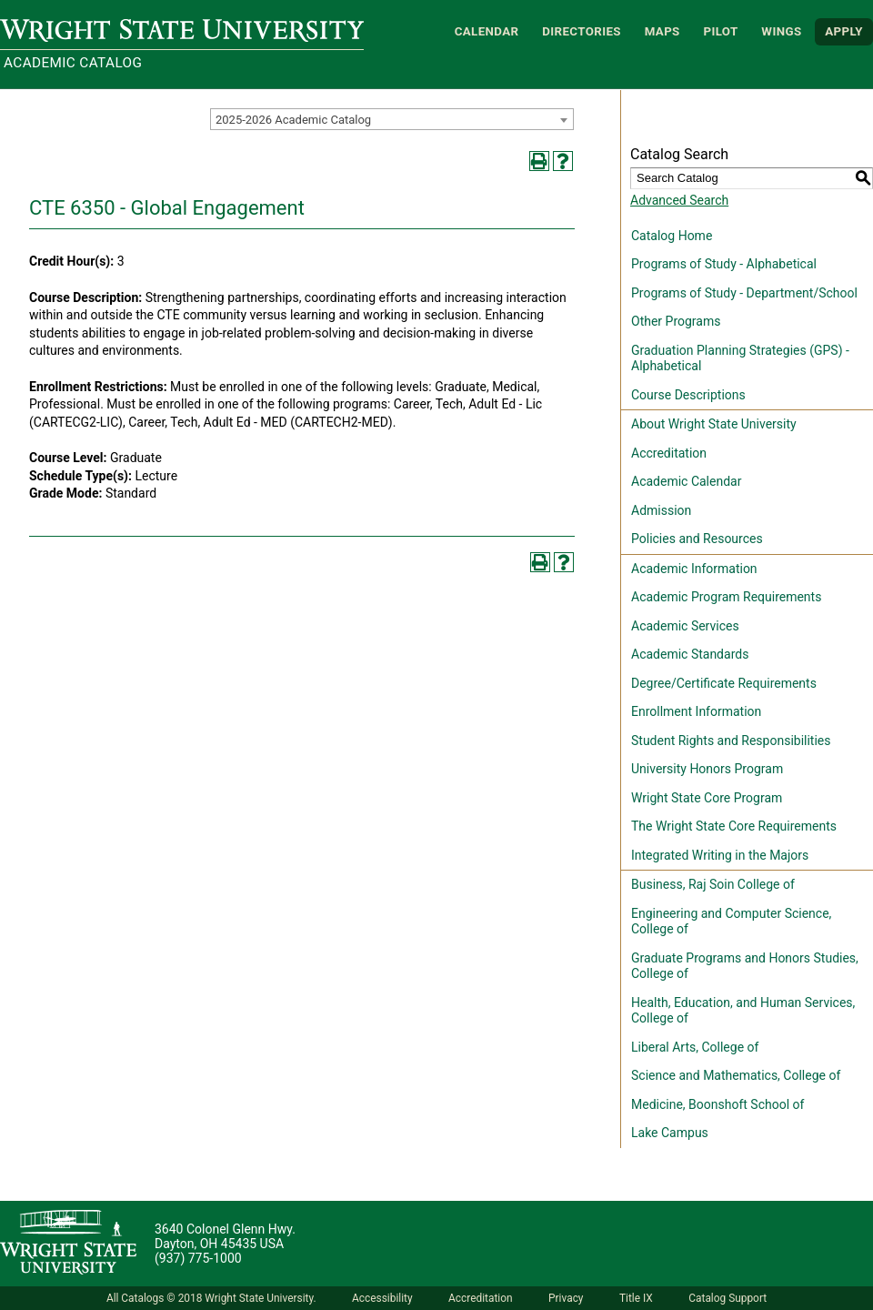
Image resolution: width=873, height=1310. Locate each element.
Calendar (487, 31)
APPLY (844, 31)
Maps (662, 31)
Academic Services (685, 626)
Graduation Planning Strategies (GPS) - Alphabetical (740, 358)
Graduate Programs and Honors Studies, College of (744, 966)
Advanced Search (679, 200)
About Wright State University (714, 424)
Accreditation (669, 453)
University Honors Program (707, 768)
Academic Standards (689, 654)
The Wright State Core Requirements (734, 826)
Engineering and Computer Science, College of (731, 921)
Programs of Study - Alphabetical (724, 264)
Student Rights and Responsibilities (731, 740)
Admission (661, 510)
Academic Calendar (686, 481)
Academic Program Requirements (726, 597)
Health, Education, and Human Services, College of (743, 1010)
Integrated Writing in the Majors (719, 855)
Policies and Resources (697, 538)
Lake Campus (669, 1132)
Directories (581, 31)
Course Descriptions (688, 395)
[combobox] (392, 119)
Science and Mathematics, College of (735, 1075)
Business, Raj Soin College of (713, 884)
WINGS (781, 31)
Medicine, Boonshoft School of (717, 1104)
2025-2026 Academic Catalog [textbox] (293, 119)
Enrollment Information (696, 711)
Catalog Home (671, 235)
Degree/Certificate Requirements (724, 683)
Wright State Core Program (706, 798)
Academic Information (694, 568)
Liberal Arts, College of (694, 1047)
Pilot (720, 31)
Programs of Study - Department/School (744, 293)
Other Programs (675, 321)
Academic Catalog (73, 63)
